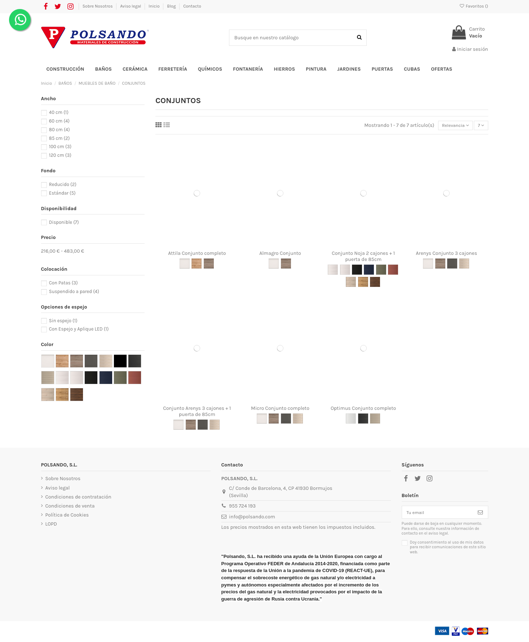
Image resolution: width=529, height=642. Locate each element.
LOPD (51, 525)
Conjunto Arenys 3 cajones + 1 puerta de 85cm (197, 412)
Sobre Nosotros (98, 6)
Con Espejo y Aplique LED (79, 329)
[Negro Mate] (363, 420)
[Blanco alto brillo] (185, 265)
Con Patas (63, 282)
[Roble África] (363, 283)
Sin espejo (63, 320)
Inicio (154, 6)
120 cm (60, 155)
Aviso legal (131, 6)
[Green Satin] (381, 271)
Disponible (64, 222)
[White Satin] (345, 271)
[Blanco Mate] (351, 420)
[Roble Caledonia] (464, 265)
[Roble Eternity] (209, 265)
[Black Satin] (357, 271)
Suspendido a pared (74, 291)
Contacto (192, 6)
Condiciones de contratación (78, 498)
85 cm (59, 138)
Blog (172, 6)
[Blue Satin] (369, 271)
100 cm (60, 146)
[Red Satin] (393, 271)
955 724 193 (242, 507)
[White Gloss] (333, 271)
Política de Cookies (67, 516)
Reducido (62, 184)
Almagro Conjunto (280, 254)
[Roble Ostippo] (196, 265)
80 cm (59, 129)
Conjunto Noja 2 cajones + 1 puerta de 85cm (363, 257)
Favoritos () (473, 6)
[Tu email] (437, 514)
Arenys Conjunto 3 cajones (446, 254)
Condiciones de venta (70, 507)
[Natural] (351, 283)
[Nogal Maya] (375, 283)
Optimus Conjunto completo (363, 409)
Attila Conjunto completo (197, 254)
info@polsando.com (252, 518)
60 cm (59, 121)
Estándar (62, 193)
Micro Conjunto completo (280, 409)
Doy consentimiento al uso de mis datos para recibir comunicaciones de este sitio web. (448, 549)
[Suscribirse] (480, 514)
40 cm (59, 112)
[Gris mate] (452, 265)
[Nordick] (375, 420)
